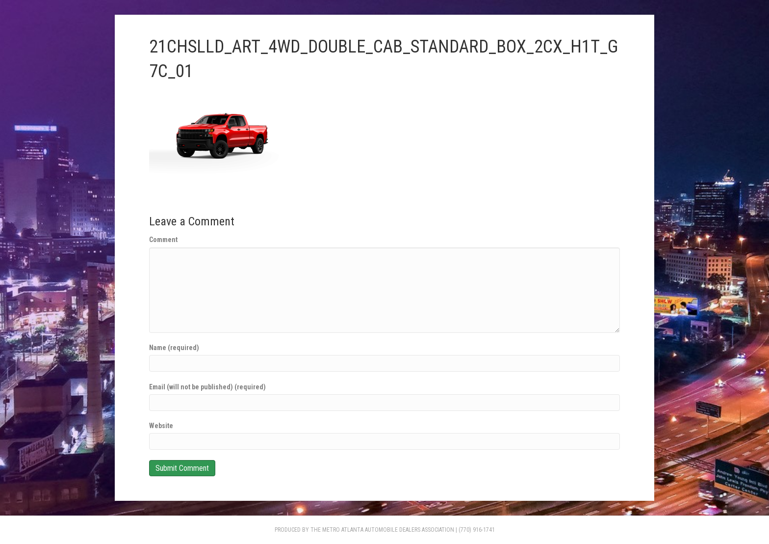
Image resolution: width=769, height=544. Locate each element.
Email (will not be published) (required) (207, 387)
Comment (163, 240)
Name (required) (174, 348)
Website (161, 426)
